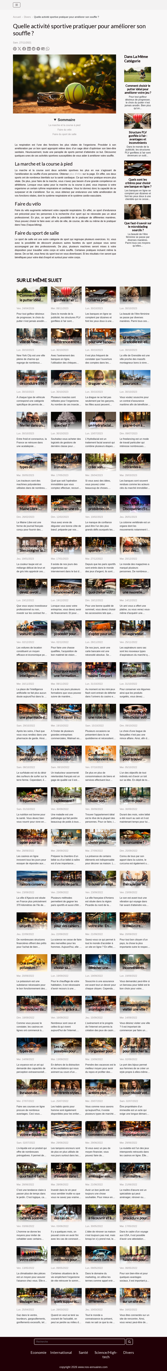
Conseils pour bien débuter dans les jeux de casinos (33, 1009)
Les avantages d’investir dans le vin (66, 1176)
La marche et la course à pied (64, 125)
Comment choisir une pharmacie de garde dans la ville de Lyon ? (33, 719)
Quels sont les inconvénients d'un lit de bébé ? (135, 967)
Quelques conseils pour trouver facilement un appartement (136, 761)
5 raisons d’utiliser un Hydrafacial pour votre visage (102, 425)
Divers (27, 17)
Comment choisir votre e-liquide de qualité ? (33, 1134)
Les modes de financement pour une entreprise (67, 592)
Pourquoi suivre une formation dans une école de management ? (67, 678)
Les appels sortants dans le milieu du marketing (100, 1262)
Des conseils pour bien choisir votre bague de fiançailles (136, 719)
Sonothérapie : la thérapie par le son (135, 884)
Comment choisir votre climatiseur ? (33, 1259)
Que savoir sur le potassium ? (32, 965)
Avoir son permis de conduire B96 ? (33, 381)
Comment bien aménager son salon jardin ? (99, 1176)
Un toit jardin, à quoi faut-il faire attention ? (32, 1176)
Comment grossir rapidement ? (67, 798)
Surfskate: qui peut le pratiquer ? (33, 756)
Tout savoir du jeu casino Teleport (101, 673)
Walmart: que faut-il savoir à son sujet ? (68, 717)
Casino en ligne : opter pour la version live (32, 842)
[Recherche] (79, 1342)
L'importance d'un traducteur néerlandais (67, 759)
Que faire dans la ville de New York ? (32, 341)
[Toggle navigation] (16, 4)
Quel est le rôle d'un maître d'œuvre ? (134, 1176)
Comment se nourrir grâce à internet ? (65, 1009)
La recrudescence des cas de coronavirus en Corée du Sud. (67, 1220)
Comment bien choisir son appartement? (99, 800)
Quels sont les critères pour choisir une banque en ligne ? (137, 183)
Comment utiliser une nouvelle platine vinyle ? (136, 592)
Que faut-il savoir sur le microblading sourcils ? (137, 226)
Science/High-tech (106, 1354)
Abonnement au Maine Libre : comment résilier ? (33, 508)
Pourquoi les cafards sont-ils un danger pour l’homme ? (31, 1220)
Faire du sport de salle (64, 134)
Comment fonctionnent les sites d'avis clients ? (101, 761)
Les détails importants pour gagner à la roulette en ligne (135, 1137)
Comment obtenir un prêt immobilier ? (33, 926)
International (61, 1352)
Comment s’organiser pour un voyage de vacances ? (100, 1053)
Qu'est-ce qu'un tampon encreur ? (67, 1132)
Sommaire (66, 120)
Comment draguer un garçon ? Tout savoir (98, 386)
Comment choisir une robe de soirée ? (101, 717)
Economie (38, 1352)
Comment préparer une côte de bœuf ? (68, 508)
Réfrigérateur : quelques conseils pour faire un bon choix (136, 678)
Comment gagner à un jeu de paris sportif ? (67, 884)
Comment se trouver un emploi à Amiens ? (102, 884)
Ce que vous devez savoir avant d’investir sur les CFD (31, 594)
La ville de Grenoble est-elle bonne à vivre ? (136, 341)
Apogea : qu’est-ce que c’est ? (68, 423)
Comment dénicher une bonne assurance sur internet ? (101, 970)
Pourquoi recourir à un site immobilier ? (67, 467)
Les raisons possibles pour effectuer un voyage (65, 1053)
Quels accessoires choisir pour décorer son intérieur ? (101, 845)
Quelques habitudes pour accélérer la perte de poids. (136, 1262)
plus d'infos (75, 174)
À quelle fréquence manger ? (27, 800)
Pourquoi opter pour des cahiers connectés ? (66, 926)
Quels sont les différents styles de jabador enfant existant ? (67, 1095)
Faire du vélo (65, 129)
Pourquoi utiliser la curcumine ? (135, 840)
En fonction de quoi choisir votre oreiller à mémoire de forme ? (102, 594)
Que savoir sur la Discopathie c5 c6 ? (136, 508)
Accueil (17, 17)
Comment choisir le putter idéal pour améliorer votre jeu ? (137, 89)
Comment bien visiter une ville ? (135, 1007)
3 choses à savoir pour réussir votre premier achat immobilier (136, 1095)
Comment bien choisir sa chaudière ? (65, 967)
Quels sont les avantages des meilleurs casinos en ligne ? (101, 1011)
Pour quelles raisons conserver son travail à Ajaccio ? (33, 886)
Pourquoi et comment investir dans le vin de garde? (101, 1137)
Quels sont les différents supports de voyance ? (98, 1304)
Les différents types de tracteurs (30, 467)
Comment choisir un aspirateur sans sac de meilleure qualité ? (136, 636)
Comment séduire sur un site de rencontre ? (136, 1301)
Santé (83, 1352)
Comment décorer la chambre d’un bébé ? (64, 845)
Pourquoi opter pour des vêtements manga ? (136, 553)
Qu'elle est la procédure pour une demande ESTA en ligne (135, 1220)
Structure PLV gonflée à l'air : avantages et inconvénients (138, 137)
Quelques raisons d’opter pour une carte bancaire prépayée (101, 636)
